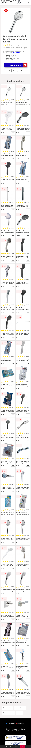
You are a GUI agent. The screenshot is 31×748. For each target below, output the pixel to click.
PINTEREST (20, 724)
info (13, 107)
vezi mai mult (17, 52)
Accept (22, 746)
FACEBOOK (10, 724)
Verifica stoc (18, 65)
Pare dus (19, 713)
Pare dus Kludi (7, 708)
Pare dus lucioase (19, 708)
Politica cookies (20, 731)
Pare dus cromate (8, 713)
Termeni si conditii (11, 729)
